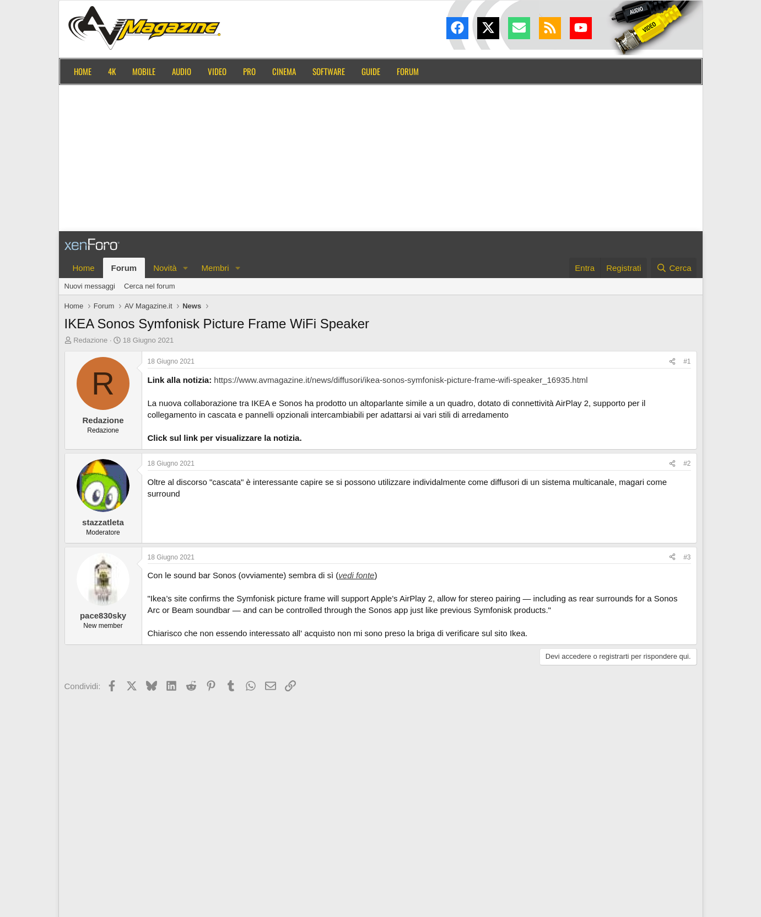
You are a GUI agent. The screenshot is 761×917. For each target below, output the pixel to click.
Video (217, 71)
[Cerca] (674, 268)
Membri (215, 268)
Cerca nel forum (149, 286)
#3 (686, 557)
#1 (686, 361)
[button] (185, 268)
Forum (408, 71)
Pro (249, 71)
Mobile (143, 71)
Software (328, 71)
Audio (181, 71)
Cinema (284, 71)
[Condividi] (672, 361)
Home (82, 71)
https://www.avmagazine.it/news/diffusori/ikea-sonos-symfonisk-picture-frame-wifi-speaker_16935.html (400, 380)
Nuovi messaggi (90, 286)
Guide (370, 71)
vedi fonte (356, 575)
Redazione (90, 340)
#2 (686, 463)
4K (112, 71)
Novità (165, 268)
